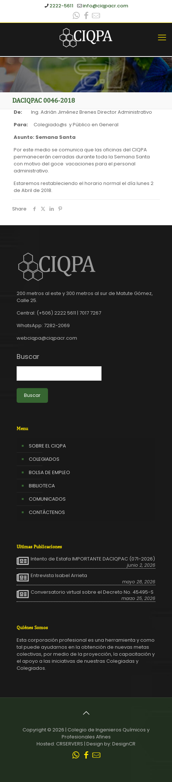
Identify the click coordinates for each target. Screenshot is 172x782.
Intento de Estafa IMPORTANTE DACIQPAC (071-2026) (93, 559)
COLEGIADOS (44, 459)
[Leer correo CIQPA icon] (96, 16)
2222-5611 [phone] (61, 5)
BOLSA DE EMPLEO (49, 472)
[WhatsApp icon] (76, 16)
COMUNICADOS (47, 499)
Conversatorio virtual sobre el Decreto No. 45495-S (92, 592)
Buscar (28, 357)
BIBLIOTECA (42, 485)
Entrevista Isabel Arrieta (59, 575)
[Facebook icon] (86, 16)
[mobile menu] (162, 37)
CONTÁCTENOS (47, 512)
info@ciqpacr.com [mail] (105, 5)
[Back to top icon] (86, 713)
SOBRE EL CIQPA (47, 445)
